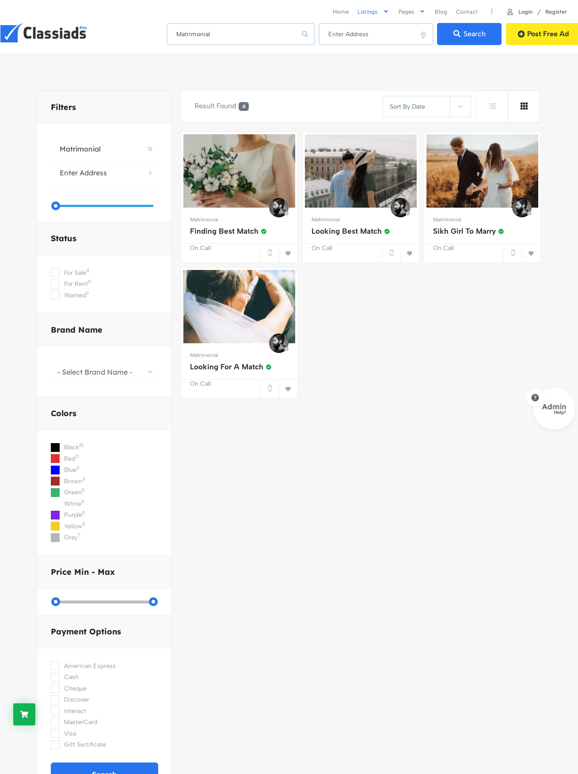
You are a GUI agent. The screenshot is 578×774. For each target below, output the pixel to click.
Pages (412, 12)
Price (83, 572)
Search (469, 34)
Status (63, 238)
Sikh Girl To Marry (468, 231)
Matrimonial (204, 219)
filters (63, 107)
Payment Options (86, 631)
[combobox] (104, 371)
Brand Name (77, 330)
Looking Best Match (351, 231)
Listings (373, 12)
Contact (467, 12)
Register (556, 11)
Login (519, 11)
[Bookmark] (288, 253)
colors (63, 413)
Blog (441, 12)
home (341, 12)
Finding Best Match (228, 231)
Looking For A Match (231, 366)
